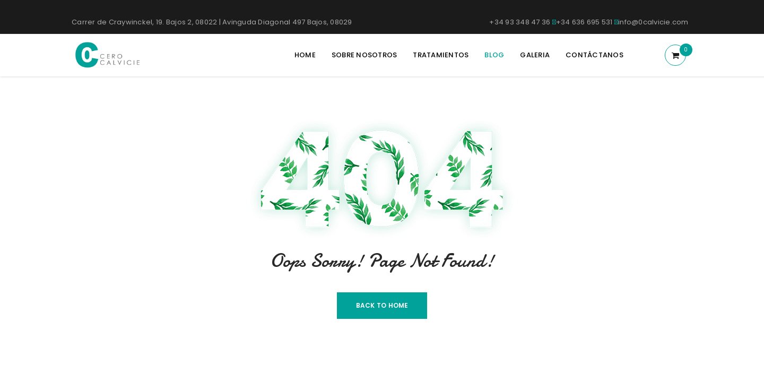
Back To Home (382, 305)
